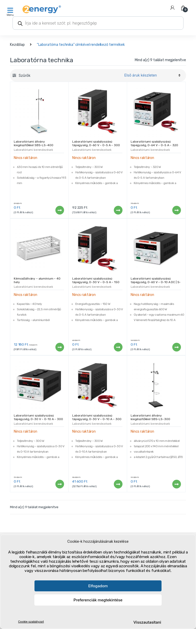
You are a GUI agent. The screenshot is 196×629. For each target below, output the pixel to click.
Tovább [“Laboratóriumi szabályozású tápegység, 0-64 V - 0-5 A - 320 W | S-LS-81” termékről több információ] (176, 210)
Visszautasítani (147, 622)
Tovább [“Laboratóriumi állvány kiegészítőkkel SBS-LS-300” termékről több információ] (176, 484)
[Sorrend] (151, 75)
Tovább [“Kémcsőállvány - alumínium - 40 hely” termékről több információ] (59, 347)
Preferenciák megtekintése (98, 600)
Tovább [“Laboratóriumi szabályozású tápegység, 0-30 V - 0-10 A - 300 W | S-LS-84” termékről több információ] (117, 484)
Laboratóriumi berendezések (33, 150)
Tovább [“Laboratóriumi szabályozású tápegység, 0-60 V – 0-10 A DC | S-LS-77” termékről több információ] (176, 347)
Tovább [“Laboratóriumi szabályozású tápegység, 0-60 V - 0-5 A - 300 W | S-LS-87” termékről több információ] (117, 210)
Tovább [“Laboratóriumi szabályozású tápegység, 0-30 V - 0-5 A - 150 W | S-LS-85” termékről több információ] (117, 347)
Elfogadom (98, 585)
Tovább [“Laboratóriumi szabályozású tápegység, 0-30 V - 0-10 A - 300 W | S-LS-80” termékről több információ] (59, 484)
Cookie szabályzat (31, 621)
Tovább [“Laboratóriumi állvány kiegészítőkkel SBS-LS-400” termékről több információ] (59, 210)
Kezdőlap (17, 44)
